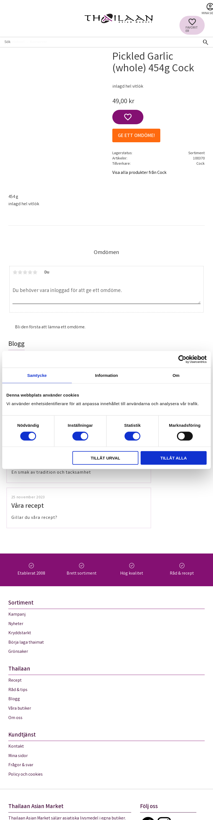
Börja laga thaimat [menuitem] (26, 560)
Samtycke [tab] (37, 375)
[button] (192, 25)
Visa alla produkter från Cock (139, 173)
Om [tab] (176, 375)
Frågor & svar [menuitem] (20, 683)
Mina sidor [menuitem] (18, 674)
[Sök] (205, 42)
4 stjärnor (29, 272)
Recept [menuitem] (15, 598)
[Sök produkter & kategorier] (99, 42)
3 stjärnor (24, 272)
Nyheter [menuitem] (15, 542)
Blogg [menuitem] (14, 617)
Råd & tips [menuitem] (17, 608)
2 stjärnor (19, 272)
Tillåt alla (173, 458)
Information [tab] (106, 375)
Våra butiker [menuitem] (19, 626)
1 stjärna (14, 272)
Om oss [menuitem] (15, 636)
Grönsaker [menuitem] (18, 570)
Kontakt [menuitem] (16, 664)
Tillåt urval (105, 458)
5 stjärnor (34, 272)
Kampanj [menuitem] (17, 532)
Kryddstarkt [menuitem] (19, 551)
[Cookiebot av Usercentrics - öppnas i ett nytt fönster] (182, 359)
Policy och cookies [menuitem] (25, 692)
